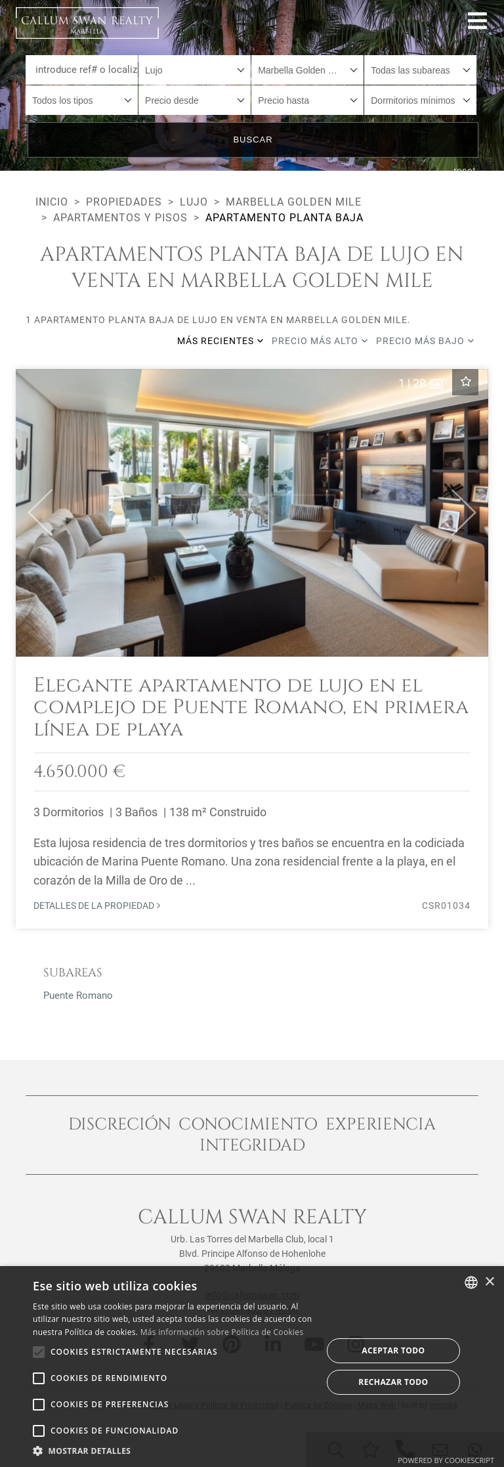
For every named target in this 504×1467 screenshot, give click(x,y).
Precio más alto (320, 341)
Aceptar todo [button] (393, 1350)
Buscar (252, 139)
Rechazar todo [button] (393, 1382)
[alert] (252, 1366)
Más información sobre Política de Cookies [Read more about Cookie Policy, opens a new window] (222, 1332)
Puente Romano (78, 995)
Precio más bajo (425, 341)
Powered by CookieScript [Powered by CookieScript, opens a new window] (446, 1460)
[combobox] (194, 70)
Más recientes (220, 341)
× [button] (489, 1282)
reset (465, 170)
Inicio (51, 202)
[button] (34, 513)
